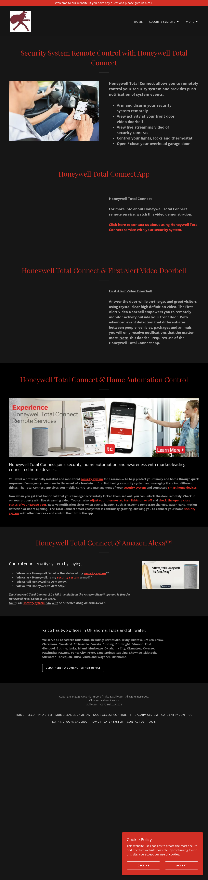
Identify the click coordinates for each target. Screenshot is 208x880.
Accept (181, 865)
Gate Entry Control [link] (176, 715)
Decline (143, 865)
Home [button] (20, 715)
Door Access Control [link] (110, 715)
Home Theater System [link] (107, 721)
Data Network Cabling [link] (69, 721)
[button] (164, 21)
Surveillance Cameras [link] (72, 715)
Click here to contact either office (73, 668)
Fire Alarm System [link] (144, 715)
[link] (20, 21)
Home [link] (138, 22)
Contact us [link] (135, 721)
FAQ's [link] (152, 721)
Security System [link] (40, 715)
